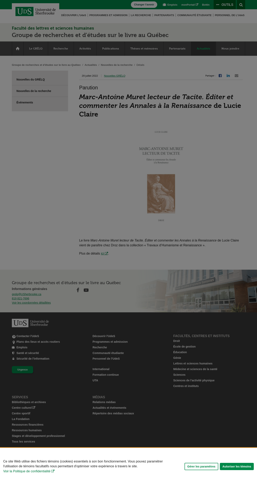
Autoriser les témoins (236, 470)
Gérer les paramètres (201, 470)
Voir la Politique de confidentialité (26, 474)
